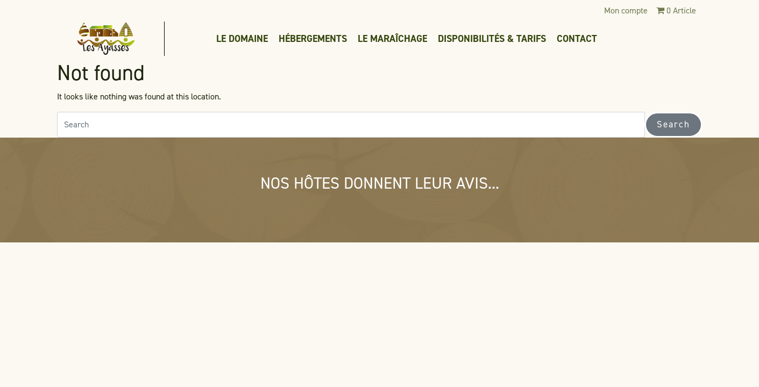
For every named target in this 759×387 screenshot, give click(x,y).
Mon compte (626, 10)
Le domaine (242, 38)
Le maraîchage (392, 38)
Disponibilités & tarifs (492, 38)
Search (673, 124)
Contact (577, 38)
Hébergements (313, 38)
